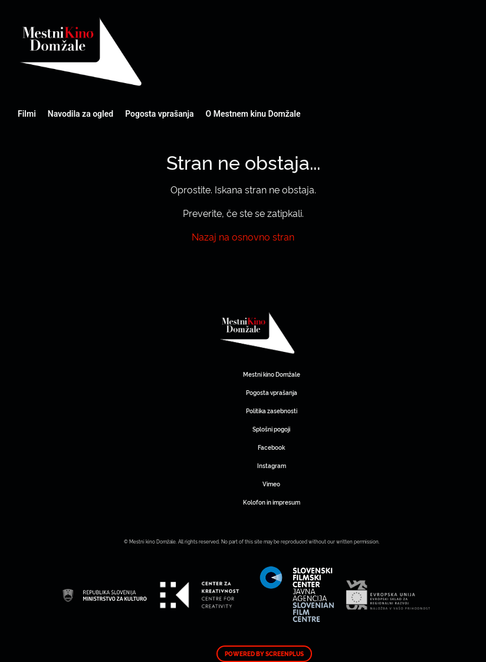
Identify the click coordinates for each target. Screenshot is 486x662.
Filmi (27, 113)
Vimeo (271, 484)
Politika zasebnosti (271, 410)
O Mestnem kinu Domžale (253, 113)
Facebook (271, 447)
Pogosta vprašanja (159, 113)
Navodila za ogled (80, 113)
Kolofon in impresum (271, 502)
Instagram (271, 465)
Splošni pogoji (271, 429)
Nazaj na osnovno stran (243, 236)
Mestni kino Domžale (144, 51)
